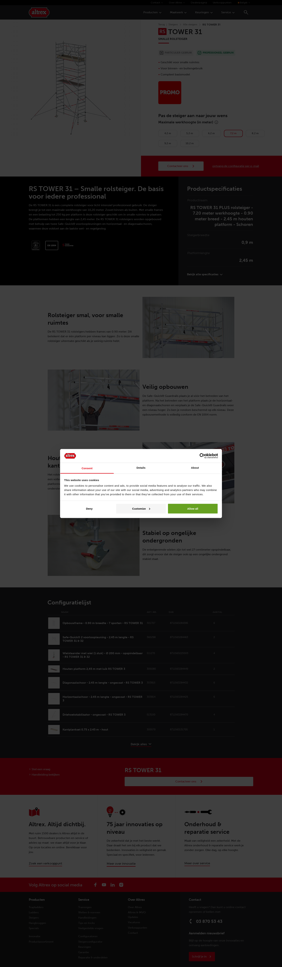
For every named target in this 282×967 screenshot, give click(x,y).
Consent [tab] (87, 468)
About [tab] (195, 467)
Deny (89, 508)
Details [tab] (141, 467)
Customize (141, 508)
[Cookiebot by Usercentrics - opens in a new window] (202, 455)
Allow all (192, 508)
